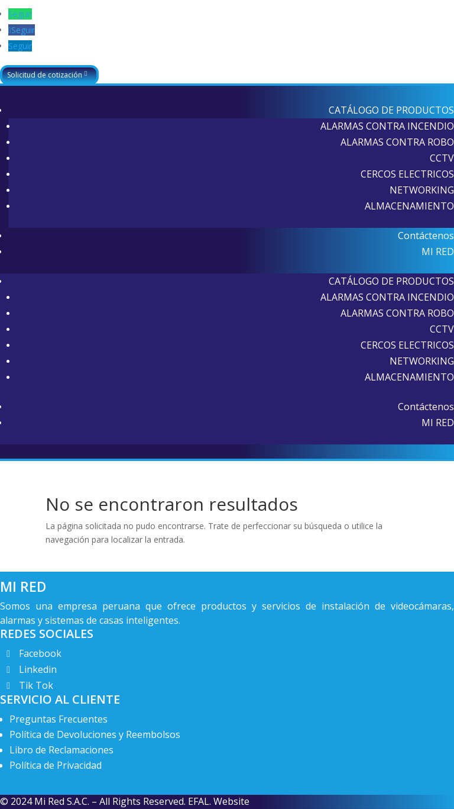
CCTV (442, 158)
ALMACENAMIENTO (409, 205)
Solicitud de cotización (44, 75)
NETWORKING (422, 189)
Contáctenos (426, 235)
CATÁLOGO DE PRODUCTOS (391, 110)
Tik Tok (36, 685)
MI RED (437, 251)
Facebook (40, 653)
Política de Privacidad (55, 765)
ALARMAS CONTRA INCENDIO (387, 126)
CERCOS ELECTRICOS (407, 174)
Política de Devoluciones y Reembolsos (94, 734)
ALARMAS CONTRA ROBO (397, 142)
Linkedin (38, 669)
